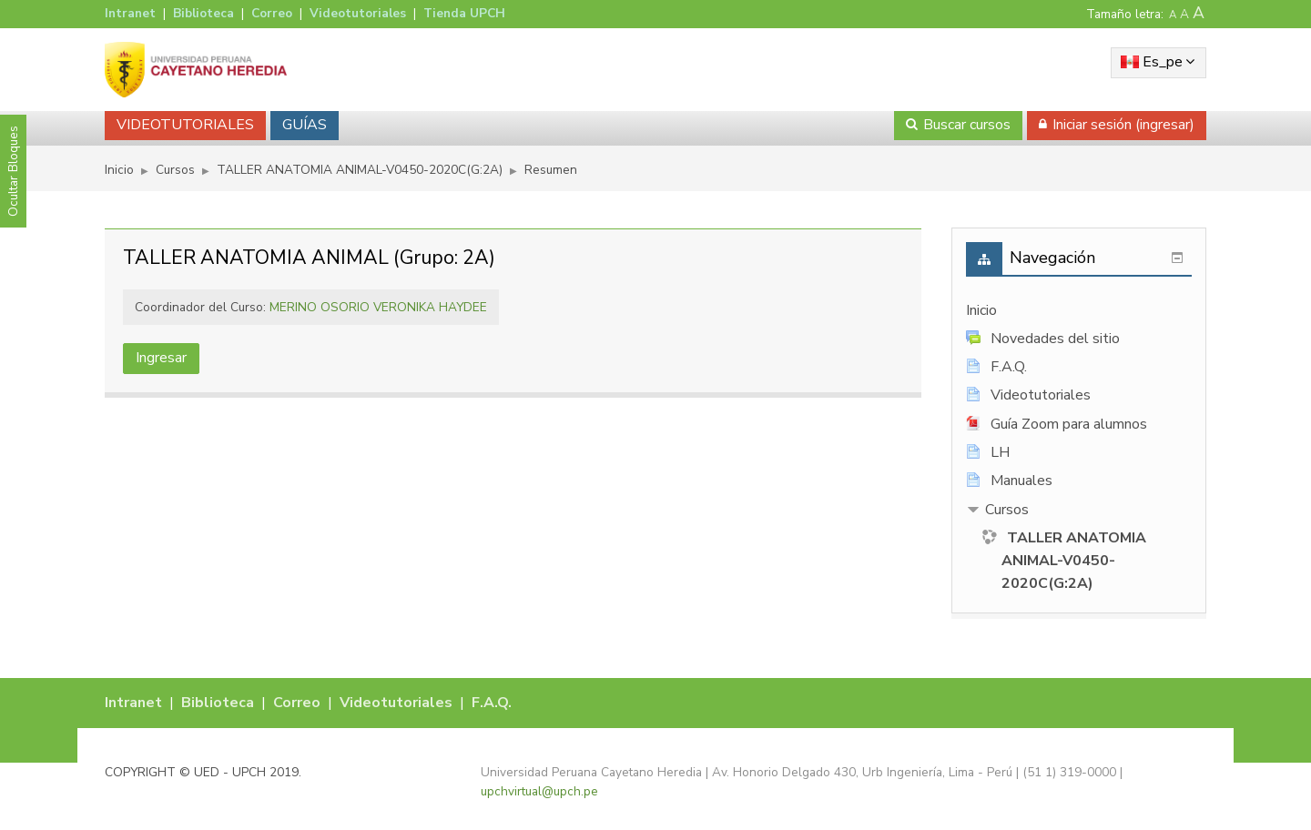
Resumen (550, 169)
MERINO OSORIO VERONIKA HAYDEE (378, 307)
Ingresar (161, 358)
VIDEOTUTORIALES (185, 125)
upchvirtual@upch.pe (539, 791)
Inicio (981, 310)
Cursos (1007, 510)
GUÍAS (304, 125)
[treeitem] (1079, 310)
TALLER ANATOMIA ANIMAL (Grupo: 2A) (309, 257)
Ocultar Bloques (13, 171)
